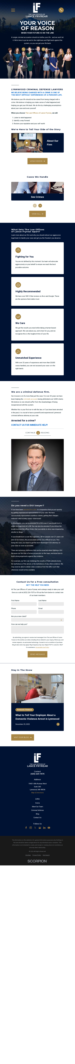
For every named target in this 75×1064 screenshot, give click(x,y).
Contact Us (37, 818)
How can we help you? (19, 624)
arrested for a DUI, (30, 510)
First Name (15, 601)
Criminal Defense (37, 810)
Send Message (37, 654)
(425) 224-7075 (37, 774)
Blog (37, 814)
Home (37, 803)
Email (40, 608)
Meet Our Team (37, 807)
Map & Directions (37, 793)
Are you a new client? (19, 616)
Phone (13, 608)
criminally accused (30, 399)
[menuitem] (28, 855)
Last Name (42, 601)
